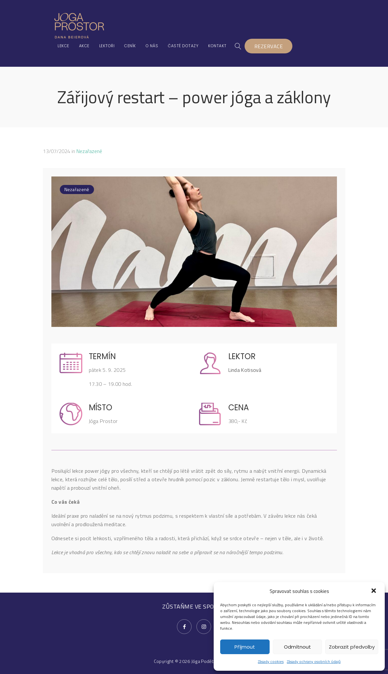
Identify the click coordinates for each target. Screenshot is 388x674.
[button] (374, 591)
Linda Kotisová (244, 370)
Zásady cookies (271, 661)
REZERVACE (268, 46)
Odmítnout (297, 646)
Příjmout (244, 646)
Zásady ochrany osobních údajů (314, 661)
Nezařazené (89, 151)
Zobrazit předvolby (352, 646)
